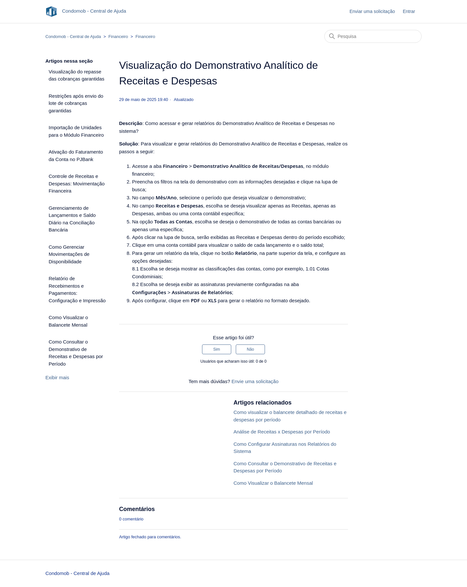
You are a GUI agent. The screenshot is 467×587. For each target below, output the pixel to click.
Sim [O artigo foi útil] (216, 349)
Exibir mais (57, 377)
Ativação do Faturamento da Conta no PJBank (76, 155)
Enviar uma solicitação (372, 11)
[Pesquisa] (373, 36)
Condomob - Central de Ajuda (73, 36)
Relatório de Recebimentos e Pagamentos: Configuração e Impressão (77, 289)
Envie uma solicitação (255, 381)
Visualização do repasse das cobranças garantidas (76, 75)
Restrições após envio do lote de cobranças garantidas (76, 103)
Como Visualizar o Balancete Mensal (68, 321)
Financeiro (118, 36)
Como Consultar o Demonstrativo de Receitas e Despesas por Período (76, 353)
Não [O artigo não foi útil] (250, 349)
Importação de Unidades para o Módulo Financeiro (76, 131)
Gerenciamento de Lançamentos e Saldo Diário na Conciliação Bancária (72, 219)
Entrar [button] (409, 11)
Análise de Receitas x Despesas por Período (282, 431)
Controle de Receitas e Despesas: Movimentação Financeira (77, 183)
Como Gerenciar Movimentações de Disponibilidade (69, 254)
